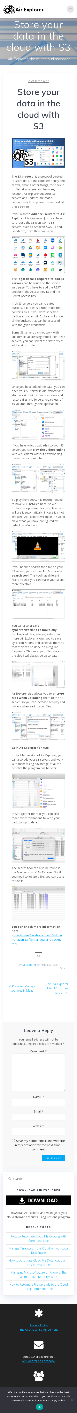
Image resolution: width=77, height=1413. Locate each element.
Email (39, 1111)
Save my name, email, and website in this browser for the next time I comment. (40, 1145)
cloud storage (38, 81)
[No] (72, 1400)
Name (38, 1097)
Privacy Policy (39, 1325)
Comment (38, 1051)
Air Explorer (29, 965)
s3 (38, 956)
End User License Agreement (39, 1329)
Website (39, 1126)
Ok (39, 1407)
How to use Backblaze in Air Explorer (37, 935)
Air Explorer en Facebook (38, 1361)
